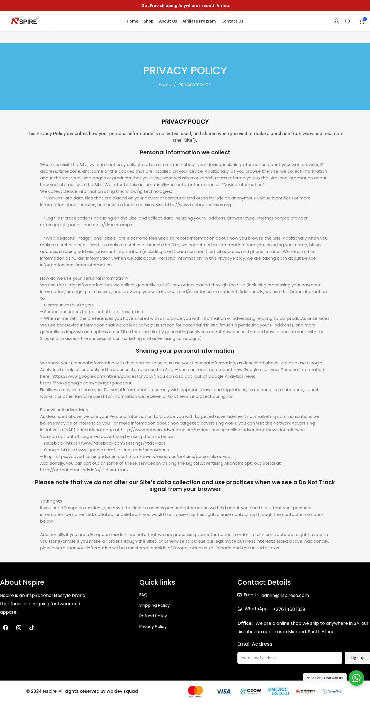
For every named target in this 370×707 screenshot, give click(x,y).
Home (165, 89)
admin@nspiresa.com (285, 600)
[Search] (347, 23)
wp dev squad (122, 696)
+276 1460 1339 (289, 614)
